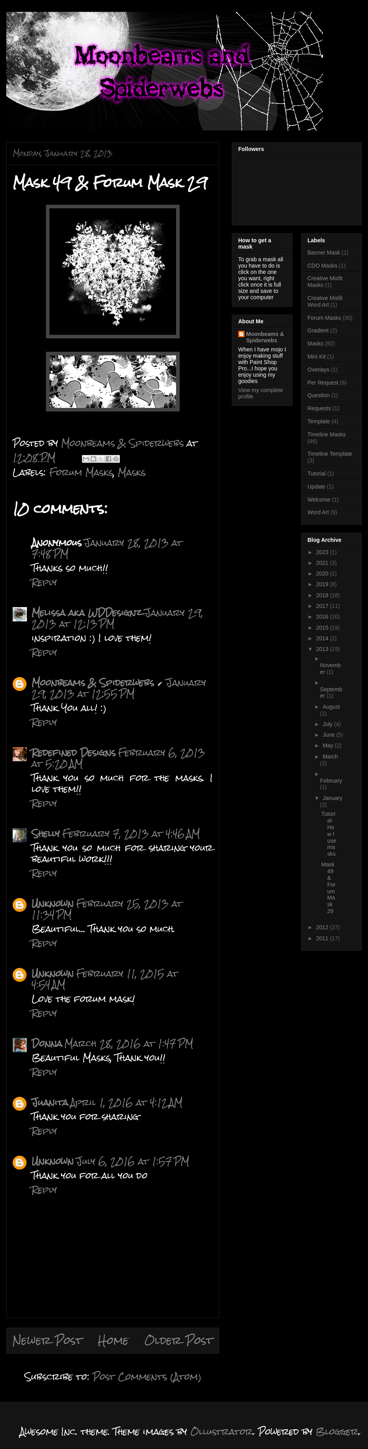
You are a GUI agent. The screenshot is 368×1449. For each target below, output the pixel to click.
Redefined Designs (74, 752)
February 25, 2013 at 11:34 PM (107, 909)
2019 (323, 584)
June (329, 735)
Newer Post (47, 1340)
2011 (323, 938)
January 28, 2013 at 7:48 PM (107, 548)
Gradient (318, 330)
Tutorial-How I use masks (328, 834)
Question (318, 395)
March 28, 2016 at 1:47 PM (128, 1043)
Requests (319, 408)
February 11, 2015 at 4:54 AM (105, 979)
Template (318, 421)
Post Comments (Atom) (147, 1376)
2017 (323, 606)
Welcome (318, 499)
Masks (132, 472)
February (331, 780)
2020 (323, 573)
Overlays (318, 369)
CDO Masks (322, 265)
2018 (323, 595)
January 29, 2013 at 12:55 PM (119, 688)
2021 (323, 563)
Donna (47, 1043)
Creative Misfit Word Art (325, 301)
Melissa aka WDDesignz (87, 612)
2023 (323, 552)
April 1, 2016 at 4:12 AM (126, 1102)
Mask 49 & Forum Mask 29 (328, 887)
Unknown (53, 903)
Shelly (46, 833)
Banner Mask (323, 252)
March (330, 756)
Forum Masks (81, 472)
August (331, 707)
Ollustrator (221, 1431)
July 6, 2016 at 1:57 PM (132, 1161)
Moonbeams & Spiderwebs (93, 682)
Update (316, 486)
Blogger (337, 1431)
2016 (323, 616)
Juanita (50, 1102)
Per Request (322, 382)
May (328, 745)
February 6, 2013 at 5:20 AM (118, 758)
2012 (323, 927)
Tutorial (316, 473)
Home (113, 1340)
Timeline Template (329, 454)
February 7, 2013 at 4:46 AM (131, 833)
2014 (323, 638)
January (332, 798)
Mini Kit (316, 356)
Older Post (178, 1340)
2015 (323, 628)
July (328, 724)
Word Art (318, 512)
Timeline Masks (326, 434)
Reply (44, 582)
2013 (323, 649)
